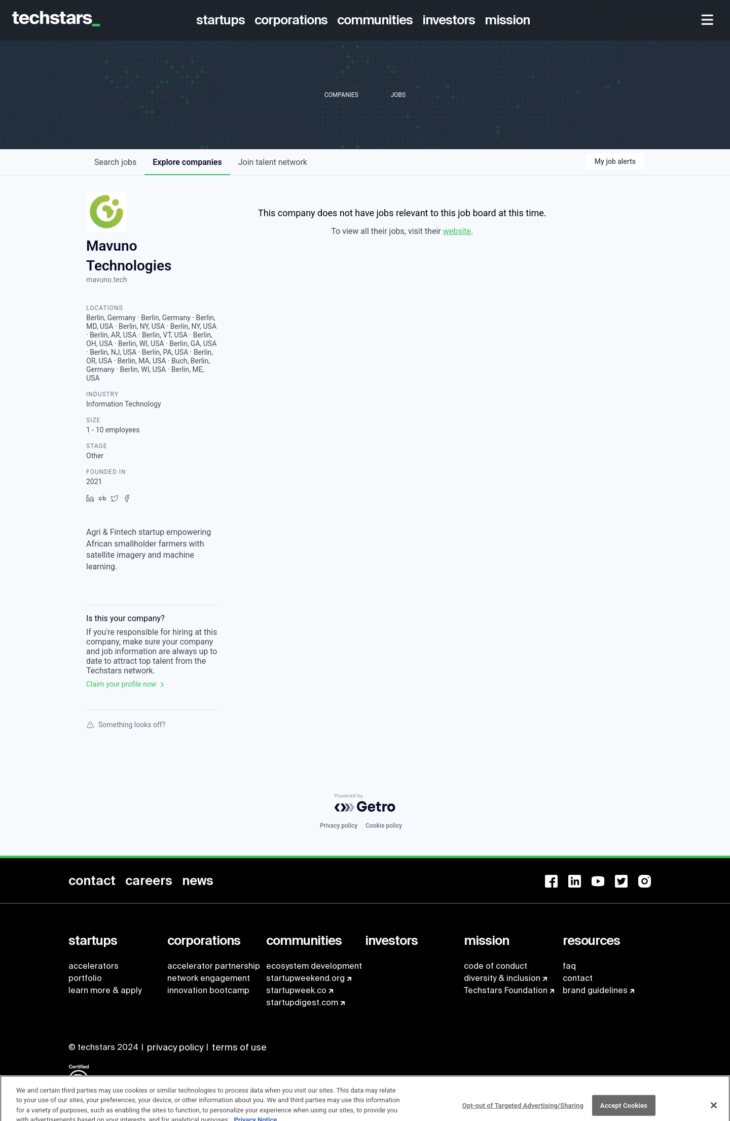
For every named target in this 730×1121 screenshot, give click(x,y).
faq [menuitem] (569, 966)
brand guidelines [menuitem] (595, 990)
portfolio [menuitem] (85, 978)
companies (187, 162)
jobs (115, 162)
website (457, 231)
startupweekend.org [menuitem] (305, 978)
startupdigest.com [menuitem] (302, 1002)
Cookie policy (384, 825)
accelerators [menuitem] (93, 966)
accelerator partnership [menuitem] (213, 966)
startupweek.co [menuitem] (296, 990)
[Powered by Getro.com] (365, 803)
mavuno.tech (106, 280)
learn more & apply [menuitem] (104, 990)
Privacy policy (338, 825)
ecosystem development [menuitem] (314, 966)
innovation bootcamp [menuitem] (208, 990)
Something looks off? (125, 725)
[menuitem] (222, 20)
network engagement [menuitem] (208, 978)
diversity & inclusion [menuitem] (502, 978)
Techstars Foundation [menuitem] (506, 990)
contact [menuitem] (578, 978)
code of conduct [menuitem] (495, 966)
